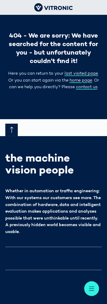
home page (81, 80)
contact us (86, 87)
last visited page (81, 73)
